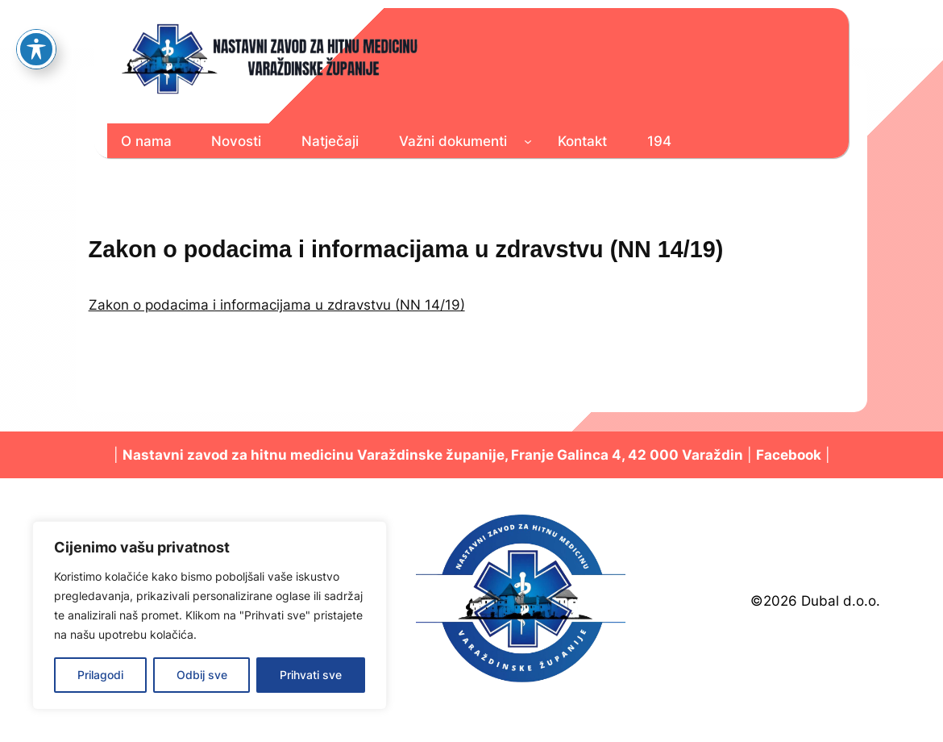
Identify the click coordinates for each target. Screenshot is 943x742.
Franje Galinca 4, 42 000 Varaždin (627, 455)
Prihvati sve (311, 675)
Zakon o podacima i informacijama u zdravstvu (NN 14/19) (277, 305)
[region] (209, 615)
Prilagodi (100, 675)
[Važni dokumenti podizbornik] (528, 141)
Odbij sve (202, 675)
